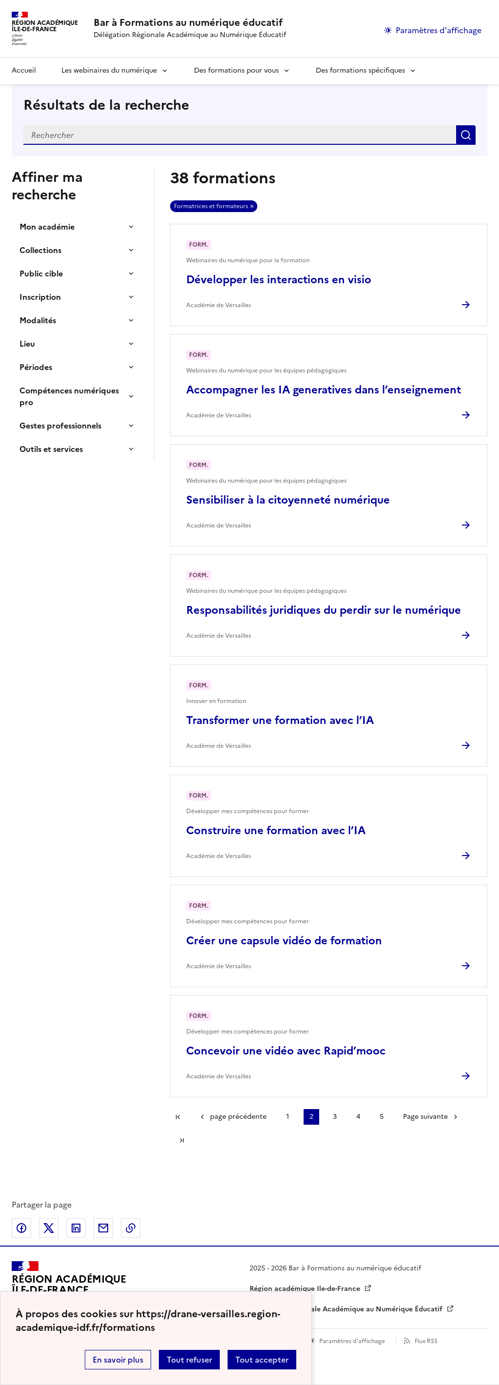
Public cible (41, 273)
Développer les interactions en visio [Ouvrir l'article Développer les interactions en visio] (278, 280)
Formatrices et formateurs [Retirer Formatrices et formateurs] (211, 206)
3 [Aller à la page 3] (335, 1117)
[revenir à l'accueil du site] (190, 22)
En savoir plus (118, 1359)
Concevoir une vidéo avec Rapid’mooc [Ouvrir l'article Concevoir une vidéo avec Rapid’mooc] (285, 1051)
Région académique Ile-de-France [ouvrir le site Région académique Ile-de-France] (306, 1289)
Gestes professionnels (60, 425)
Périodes (35, 367)
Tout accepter (261, 1359)
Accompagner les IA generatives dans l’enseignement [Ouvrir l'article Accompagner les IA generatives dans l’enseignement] (323, 390)
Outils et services (51, 449)
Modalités (37, 320)
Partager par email (103, 1228)
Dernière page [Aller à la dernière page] (182, 1140)
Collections (40, 250)
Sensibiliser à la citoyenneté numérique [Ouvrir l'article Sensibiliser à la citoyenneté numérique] (288, 500)
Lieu (27, 344)
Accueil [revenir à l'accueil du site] (24, 70)
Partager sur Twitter (48, 1228)
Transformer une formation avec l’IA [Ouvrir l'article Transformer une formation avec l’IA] (280, 720)
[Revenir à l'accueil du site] (69, 1289)
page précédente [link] (238, 1117)
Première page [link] (178, 1117)
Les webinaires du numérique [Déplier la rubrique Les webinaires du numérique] (109, 70)
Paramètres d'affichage (352, 1341)
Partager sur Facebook (21, 1228)
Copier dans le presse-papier (130, 1228)
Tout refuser (189, 1359)
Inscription (40, 297)
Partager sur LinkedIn (76, 1228)
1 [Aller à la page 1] (287, 1117)
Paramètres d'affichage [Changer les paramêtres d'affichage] (438, 30)
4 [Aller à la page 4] (358, 1117)
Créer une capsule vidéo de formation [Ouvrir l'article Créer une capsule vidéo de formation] (284, 941)
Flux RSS (426, 1341)
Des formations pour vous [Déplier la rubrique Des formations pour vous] (236, 70)
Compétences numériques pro (69, 396)
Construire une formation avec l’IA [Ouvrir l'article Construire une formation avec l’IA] (275, 830)
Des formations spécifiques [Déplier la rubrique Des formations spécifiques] (360, 70)
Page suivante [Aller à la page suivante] (425, 1117)
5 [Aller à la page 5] (382, 1117)
